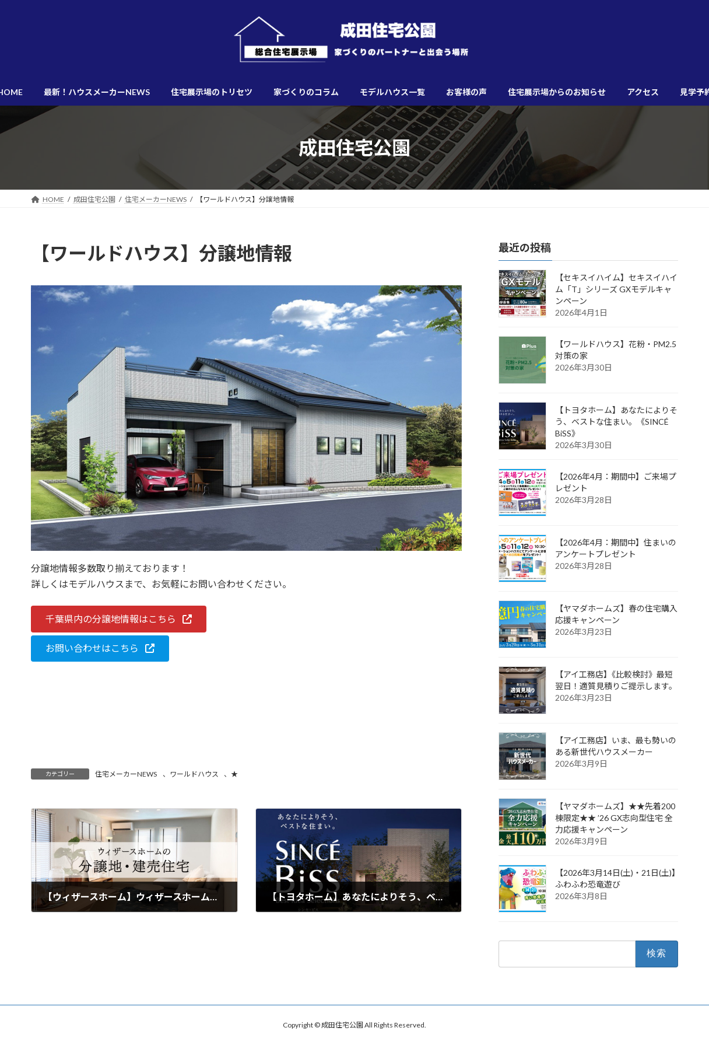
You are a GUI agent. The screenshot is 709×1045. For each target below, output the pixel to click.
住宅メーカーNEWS (126, 774)
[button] (118, 619)
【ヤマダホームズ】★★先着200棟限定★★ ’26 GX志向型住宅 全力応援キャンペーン (615, 817)
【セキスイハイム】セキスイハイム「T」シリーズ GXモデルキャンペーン (616, 289)
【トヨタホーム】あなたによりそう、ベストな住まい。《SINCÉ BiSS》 (616, 421)
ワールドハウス (194, 774)
